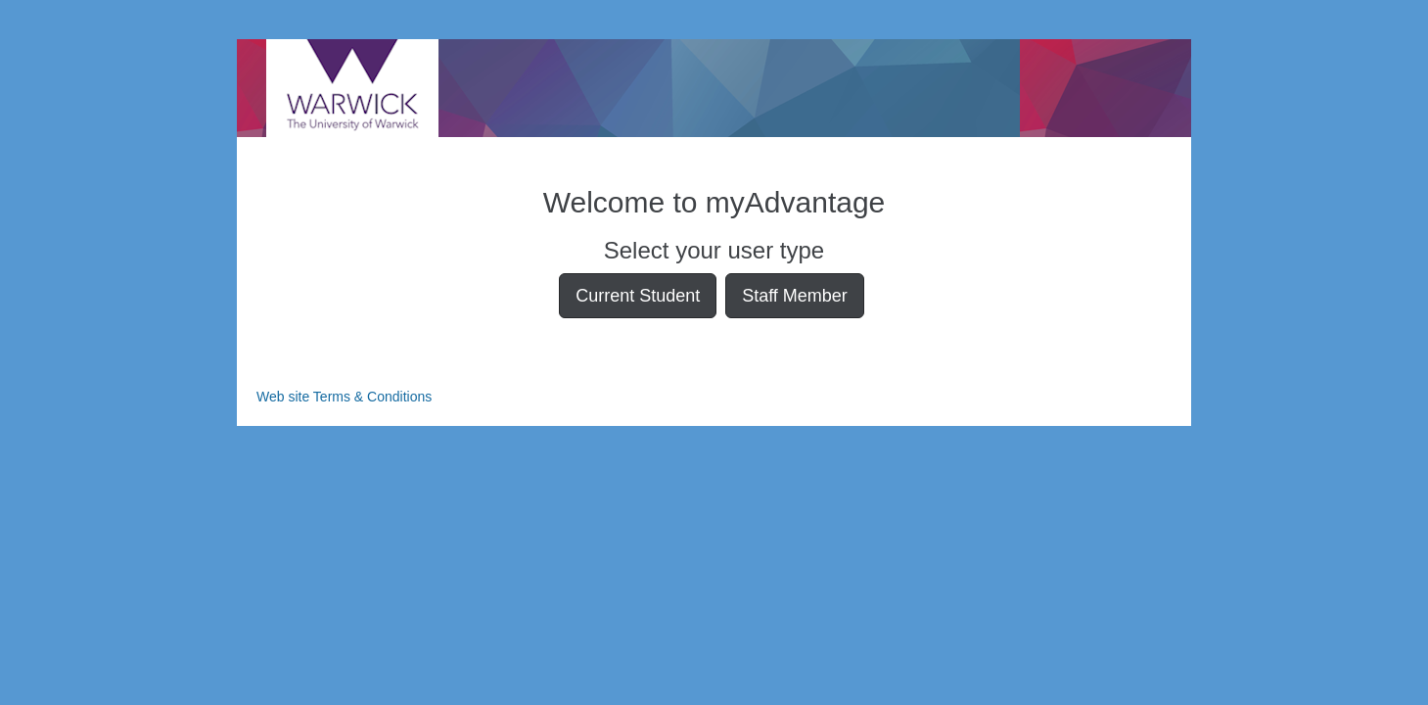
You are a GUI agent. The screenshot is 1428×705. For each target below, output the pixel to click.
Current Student (638, 296)
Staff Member (795, 296)
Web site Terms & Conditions (344, 396)
